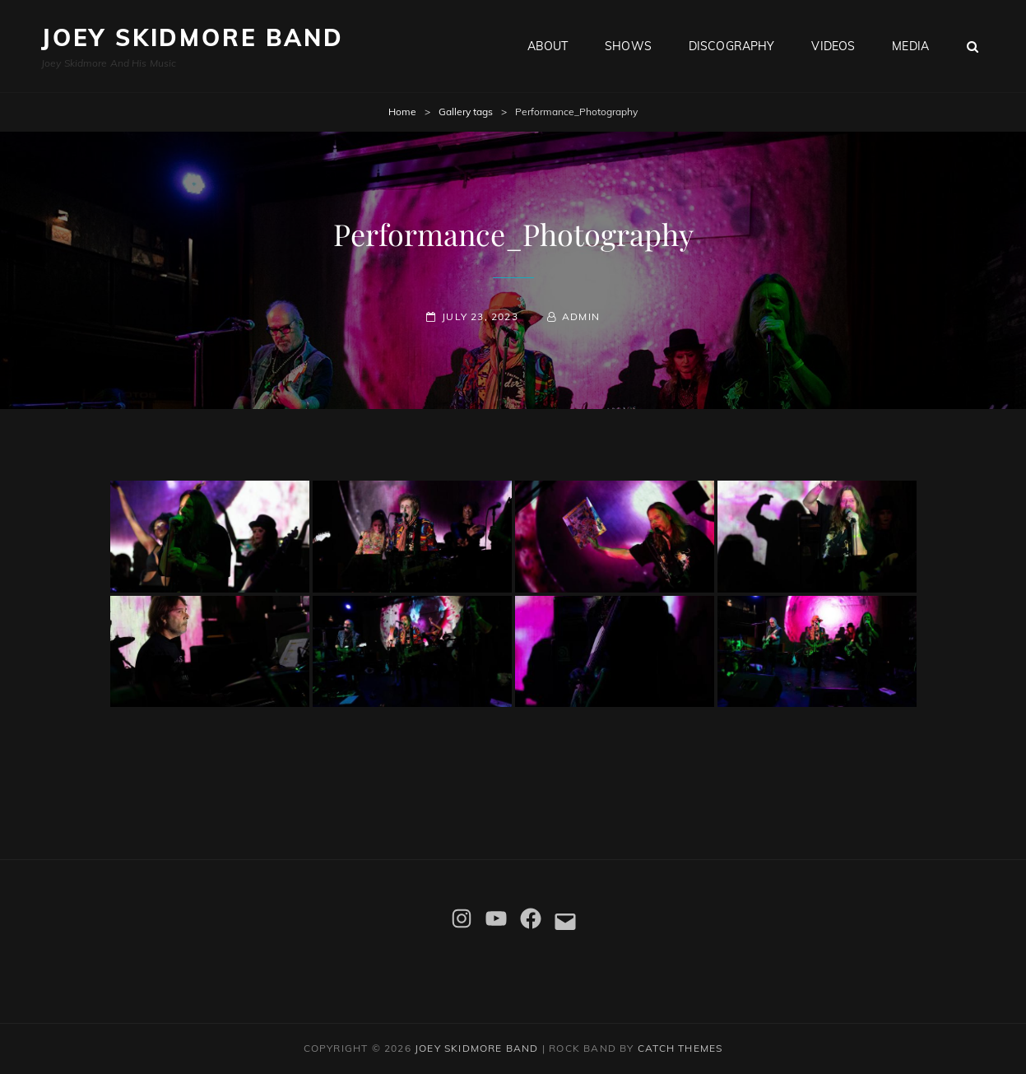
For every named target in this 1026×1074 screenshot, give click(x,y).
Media (910, 46)
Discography (732, 46)
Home (402, 111)
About (548, 46)
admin (581, 316)
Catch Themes (680, 1048)
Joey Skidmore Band (192, 37)
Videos (833, 46)
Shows (628, 46)
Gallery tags (466, 111)
